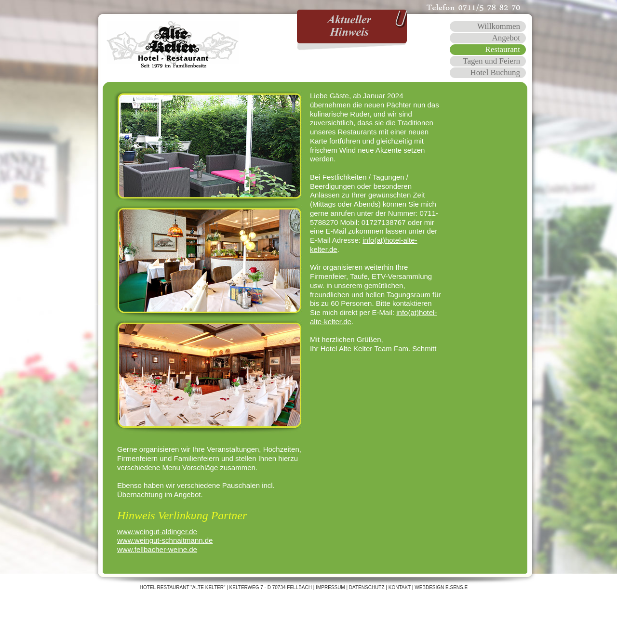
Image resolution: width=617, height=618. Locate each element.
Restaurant (502, 49)
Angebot (506, 37)
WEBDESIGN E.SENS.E (441, 587)
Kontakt (400, 587)
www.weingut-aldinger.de (157, 531)
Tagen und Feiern (491, 61)
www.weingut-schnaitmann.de (165, 540)
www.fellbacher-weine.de (157, 549)
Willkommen (498, 26)
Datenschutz (367, 587)
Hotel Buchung (495, 72)
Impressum (330, 587)
